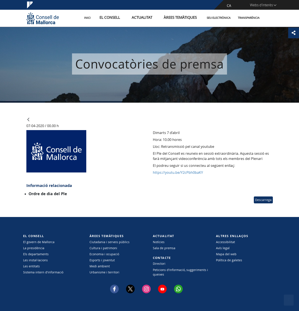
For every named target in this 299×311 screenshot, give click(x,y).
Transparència (248, 18)
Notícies (159, 242)
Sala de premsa (164, 248)
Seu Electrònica (218, 18)
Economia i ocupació (104, 254)
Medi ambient (100, 266)
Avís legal (223, 248)
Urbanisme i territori (104, 272)
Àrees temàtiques (183, 18)
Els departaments (36, 254)
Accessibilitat (225, 242)
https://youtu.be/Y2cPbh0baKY (178, 172)
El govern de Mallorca (38, 242)
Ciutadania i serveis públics (110, 242)
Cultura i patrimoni (103, 248)
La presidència (33, 248)
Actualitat (151, 18)
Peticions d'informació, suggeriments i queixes (180, 272)
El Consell (125, 18)
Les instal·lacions (35, 260)
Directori (159, 264)
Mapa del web (226, 254)
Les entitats (31, 266)
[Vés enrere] (28, 119)
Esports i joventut (102, 260)
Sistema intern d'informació (43, 272)
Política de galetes (229, 260)
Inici (106, 18)
